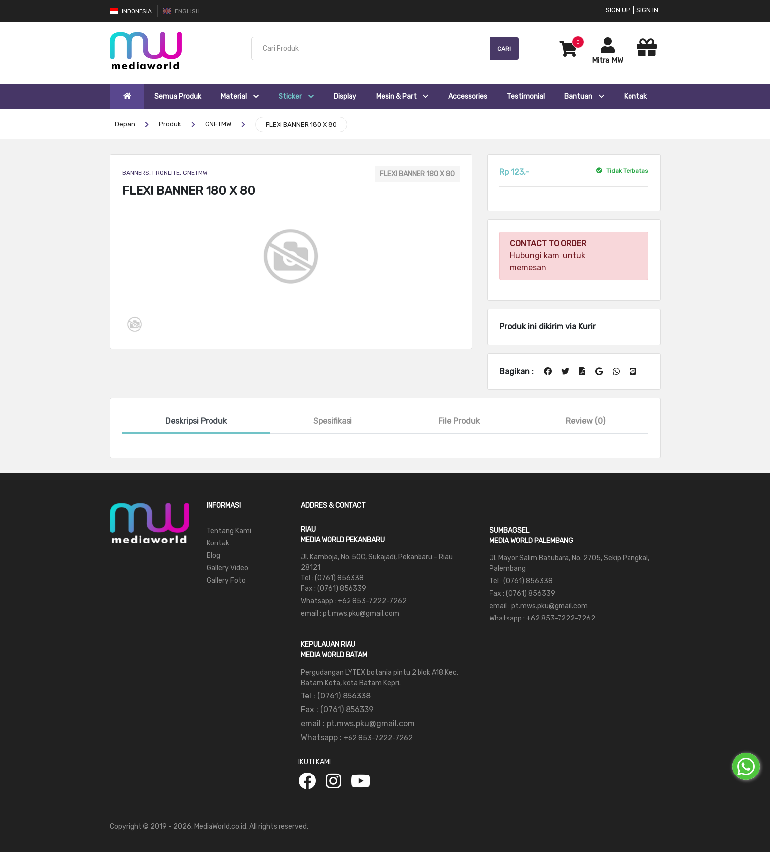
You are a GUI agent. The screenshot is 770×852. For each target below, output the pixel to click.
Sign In (647, 10)
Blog (213, 555)
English (181, 11)
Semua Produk (177, 96)
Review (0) (585, 421)
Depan (125, 124)
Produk (170, 124)
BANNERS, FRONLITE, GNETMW (165, 172)
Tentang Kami (229, 531)
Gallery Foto (226, 580)
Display (345, 96)
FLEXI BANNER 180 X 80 (301, 124)
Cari (504, 48)
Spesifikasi (332, 421)
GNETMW (218, 124)
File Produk (459, 421)
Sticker (296, 96)
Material (240, 96)
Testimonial (526, 96)
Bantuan (584, 96)
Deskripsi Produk (196, 421)
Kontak (635, 96)
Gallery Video (227, 568)
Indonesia (131, 11)
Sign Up (618, 10)
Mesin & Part (402, 96)
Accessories (467, 96)
